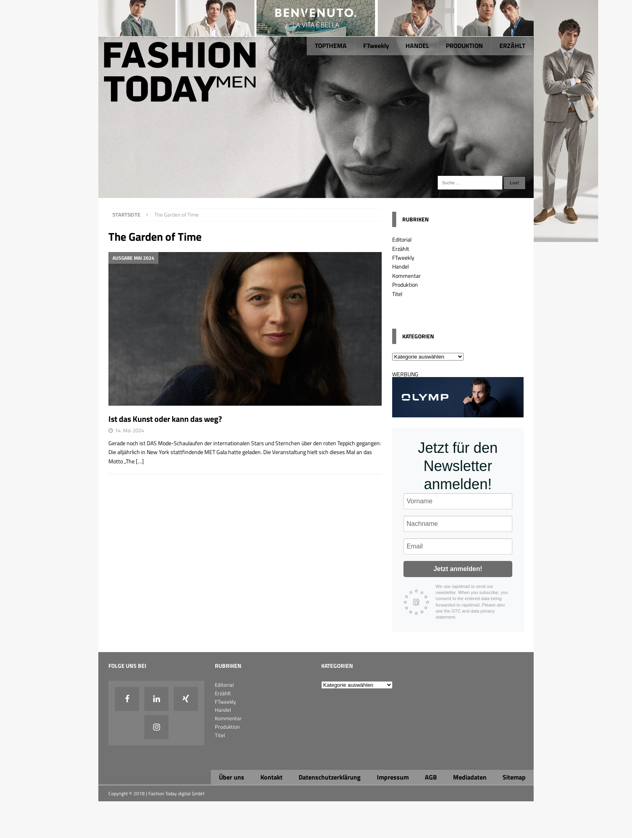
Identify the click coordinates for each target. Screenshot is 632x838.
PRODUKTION (464, 45)
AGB (431, 777)
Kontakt (271, 777)
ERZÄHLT (512, 45)
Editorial (402, 239)
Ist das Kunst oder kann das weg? (165, 419)
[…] (140, 461)
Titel (397, 294)
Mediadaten (469, 777)
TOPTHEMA (331, 45)
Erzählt (400, 248)
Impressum (393, 777)
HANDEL (417, 45)
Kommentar (406, 275)
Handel (400, 266)
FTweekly (376, 45)
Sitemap (514, 777)
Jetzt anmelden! (457, 568)
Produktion (405, 284)
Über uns (231, 777)
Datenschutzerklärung (330, 777)
